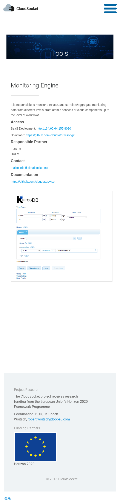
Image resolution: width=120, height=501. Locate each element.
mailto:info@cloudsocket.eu (29, 168)
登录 (7, 498)
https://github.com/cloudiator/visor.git (50, 135)
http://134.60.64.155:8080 (54, 128)
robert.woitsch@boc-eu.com (49, 419)
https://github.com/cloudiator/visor (33, 181)
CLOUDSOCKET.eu (20, 7)
